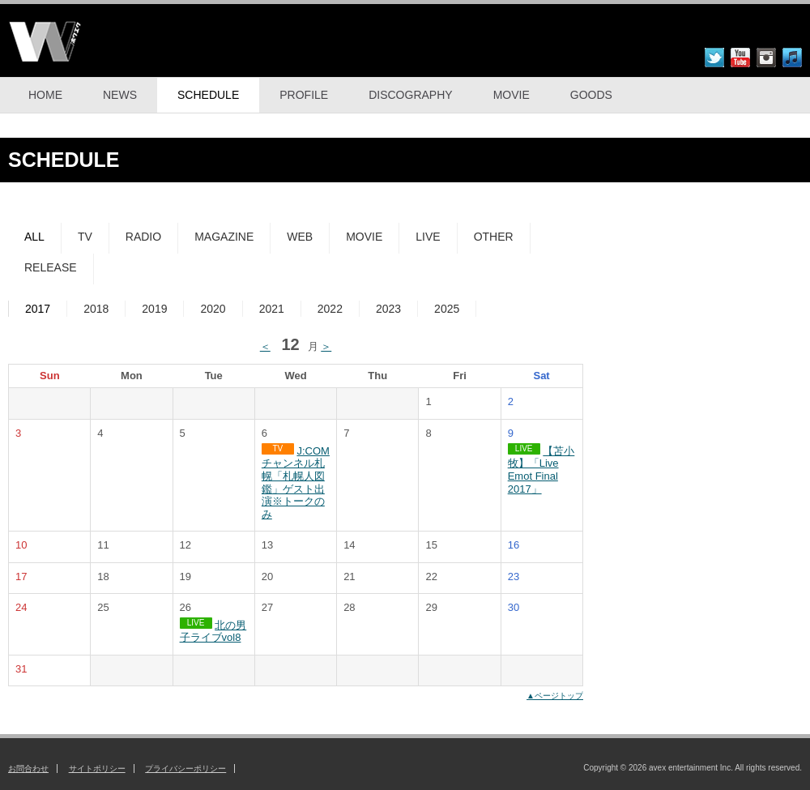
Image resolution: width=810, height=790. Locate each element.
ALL (34, 236)
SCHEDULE (208, 94)
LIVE (428, 236)
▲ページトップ (554, 695)
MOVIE (511, 94)
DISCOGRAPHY (410, 94)
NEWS (120, 94)
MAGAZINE (224, 236)
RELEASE (50, 267)
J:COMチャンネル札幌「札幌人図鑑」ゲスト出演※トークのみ (296, 482)
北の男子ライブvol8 (213, 631)
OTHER (494, 236)
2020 (212, 308)
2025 (446, 308)
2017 (37, 308)
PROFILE (303, 94)
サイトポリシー (97, 768)
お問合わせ (28, 768)
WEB (300, 236)
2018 (96, 308)
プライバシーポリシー (185, 768)
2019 (154, 308)
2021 (271, 308)
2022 (330, 308)
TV (85, 236)
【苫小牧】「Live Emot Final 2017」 (541, 470)
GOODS (591, 94)
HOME (45, 94)
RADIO (143, 236)
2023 (388, 308)
